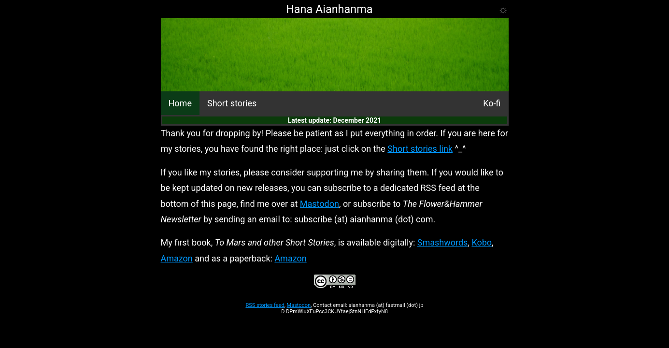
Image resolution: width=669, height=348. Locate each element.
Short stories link (420, 149)
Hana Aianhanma (329, 9)
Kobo (481, 242)
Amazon (177, 258)
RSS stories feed (264, 305)
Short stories (231, 103)
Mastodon (319, 204)
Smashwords (442, 242)
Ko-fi (491, 103)
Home (180, 103)
